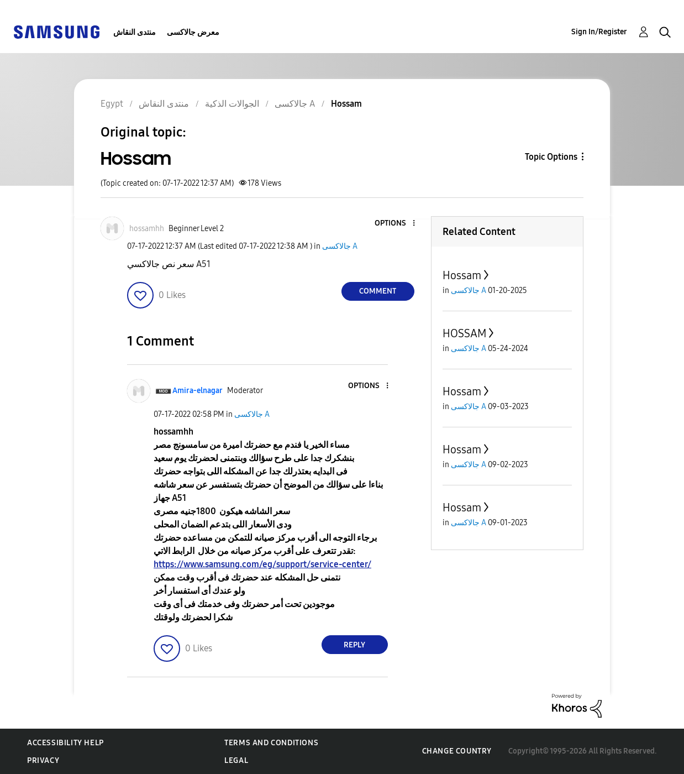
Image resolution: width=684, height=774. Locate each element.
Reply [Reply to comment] (354, 645)
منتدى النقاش (134, 32)
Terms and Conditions (271, 742)
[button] (395, 223)
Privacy (43, 760)
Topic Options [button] (551, 156)
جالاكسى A (339, 246)
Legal (236, 760)
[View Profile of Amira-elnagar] (197, 390)
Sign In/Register (599, 31)
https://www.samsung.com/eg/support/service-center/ (262, 564)
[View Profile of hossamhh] (146, 228)
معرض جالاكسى (193, 32)
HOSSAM (464, 333)
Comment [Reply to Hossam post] (377, 291)
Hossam (462, 275)
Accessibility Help (65, 742)
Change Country (457, 751)
